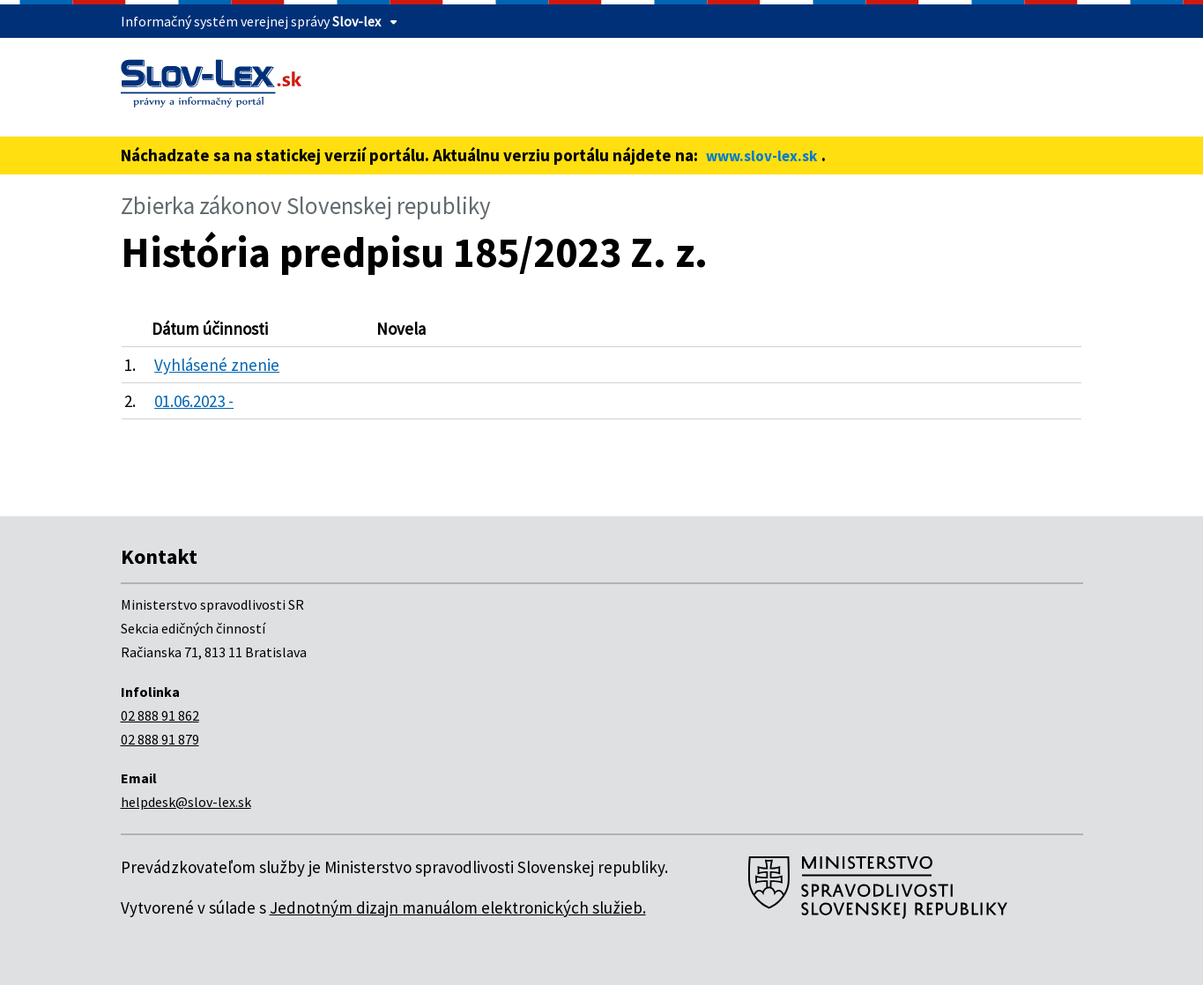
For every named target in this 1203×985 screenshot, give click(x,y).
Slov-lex (356, 21)
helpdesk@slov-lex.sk (186, 802)
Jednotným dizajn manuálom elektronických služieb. (458, 907)
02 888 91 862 (160, 715)
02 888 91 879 (160, 739)
